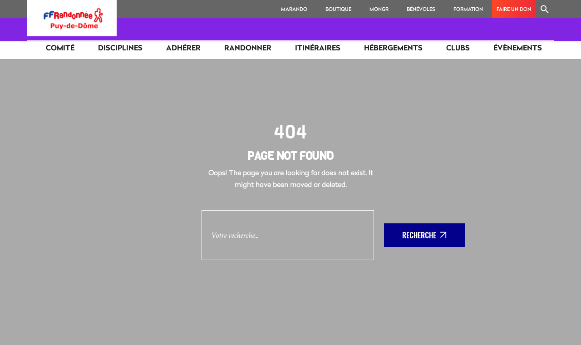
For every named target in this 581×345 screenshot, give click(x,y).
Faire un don (514, 8)
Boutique (338, 8)
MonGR (379, 8)
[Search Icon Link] (545, 9)
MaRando (294, 8)
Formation (468, 8)
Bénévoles (421, 8)
